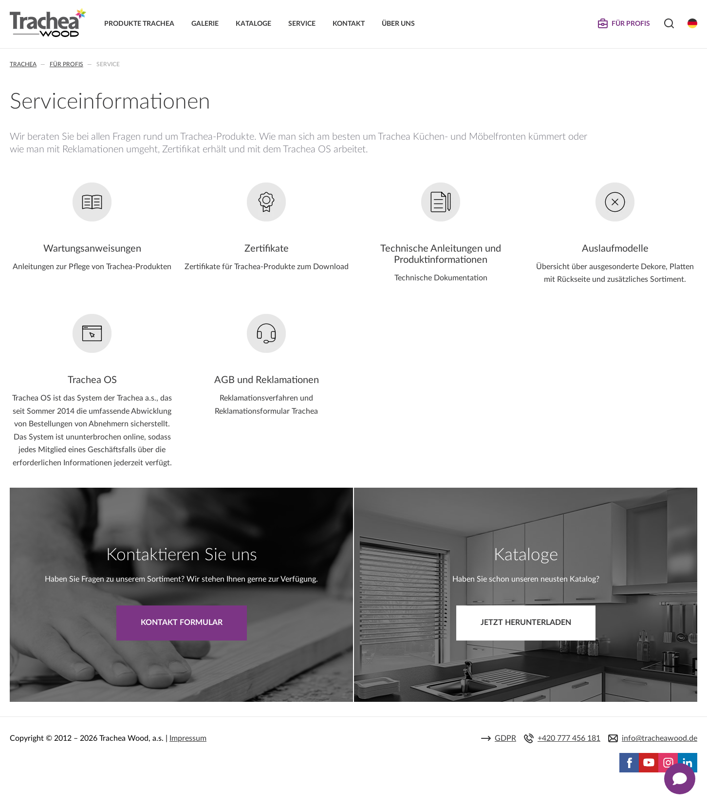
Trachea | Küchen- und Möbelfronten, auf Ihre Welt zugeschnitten (48, 22)
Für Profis (66, 64)
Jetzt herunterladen (526, 622)
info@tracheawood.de (659, 738)
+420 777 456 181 (569, 738)
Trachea (23, 64)
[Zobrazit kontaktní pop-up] (679, 778)
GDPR (505, 738)
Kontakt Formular (182, 622)
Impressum (187, 738)
